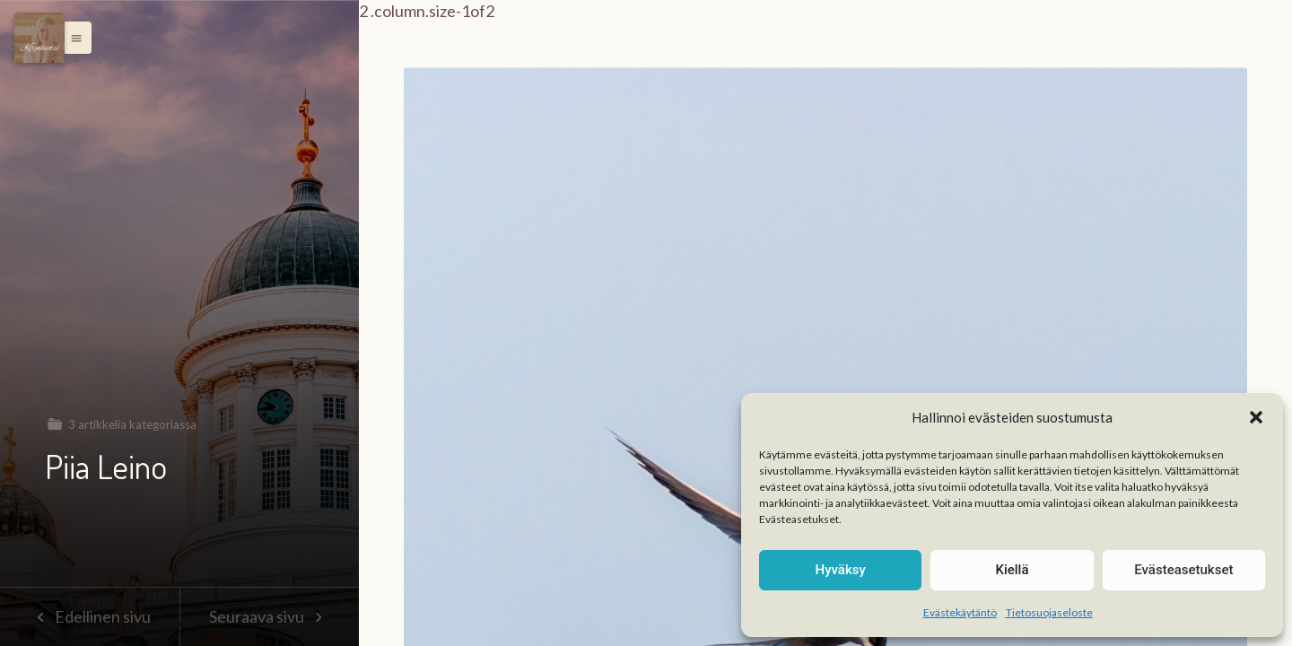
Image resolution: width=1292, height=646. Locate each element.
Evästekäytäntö (960, 612)
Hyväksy (841, 570)
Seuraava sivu (269, 616)
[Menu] (39, 38)
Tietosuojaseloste (1049, 612)
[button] (1256, 417)
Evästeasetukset (1183, 570)
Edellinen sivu (89, 616)
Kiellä (1011, 570)
